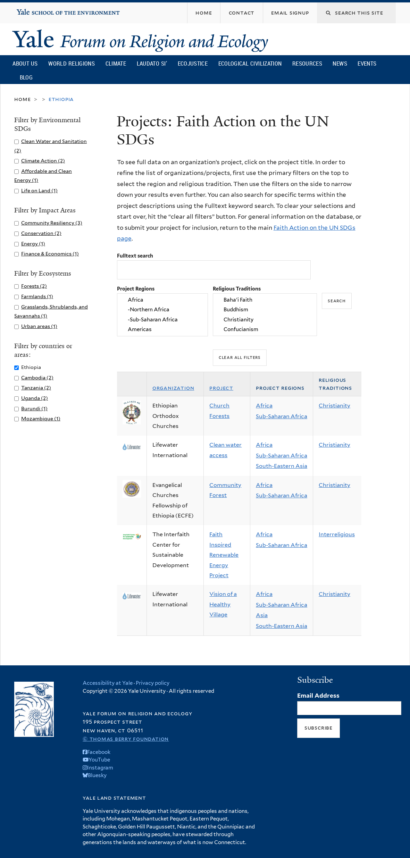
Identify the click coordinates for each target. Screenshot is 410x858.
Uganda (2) (34, 398)
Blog (26, 77)
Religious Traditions (237, 289)
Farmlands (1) (37, 296)
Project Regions (135, 289)
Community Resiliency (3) (51, 223)
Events (367, 63)
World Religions (71, 63)
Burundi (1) (34, 408)
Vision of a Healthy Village (223, 604)
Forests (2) (34, 286)
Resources (307, 63)
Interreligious (337, 534)
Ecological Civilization (250, 63)
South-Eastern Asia (281, 466)
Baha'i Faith (264, 300)
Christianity (264, 320)
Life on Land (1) (39, 190)
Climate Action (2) (43, 160)
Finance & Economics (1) (50, 253)
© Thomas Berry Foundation (126, 738)
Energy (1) (33, 243)
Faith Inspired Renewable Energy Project (224, 555)
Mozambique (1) (40, 418)
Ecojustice (193, 63)
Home (22, 99)
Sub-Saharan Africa (281, 416)
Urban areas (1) (39, 326)
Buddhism (264, 310)
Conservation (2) (41, 233)
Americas (162, 330)
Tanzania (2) (36, 387)
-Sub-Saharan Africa (162, 320)
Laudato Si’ (152, 63)
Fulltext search (135, 256)
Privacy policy (152, 683)
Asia (262, 615)
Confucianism (264, 330)
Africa (162, 300)
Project (221, 388)
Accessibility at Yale (108, 683)
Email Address (318, 695)
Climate (116, 63)
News (340, 63)
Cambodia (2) (37, 377)
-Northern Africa (162, 310)
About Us (24, 63)
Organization (173, 388)
